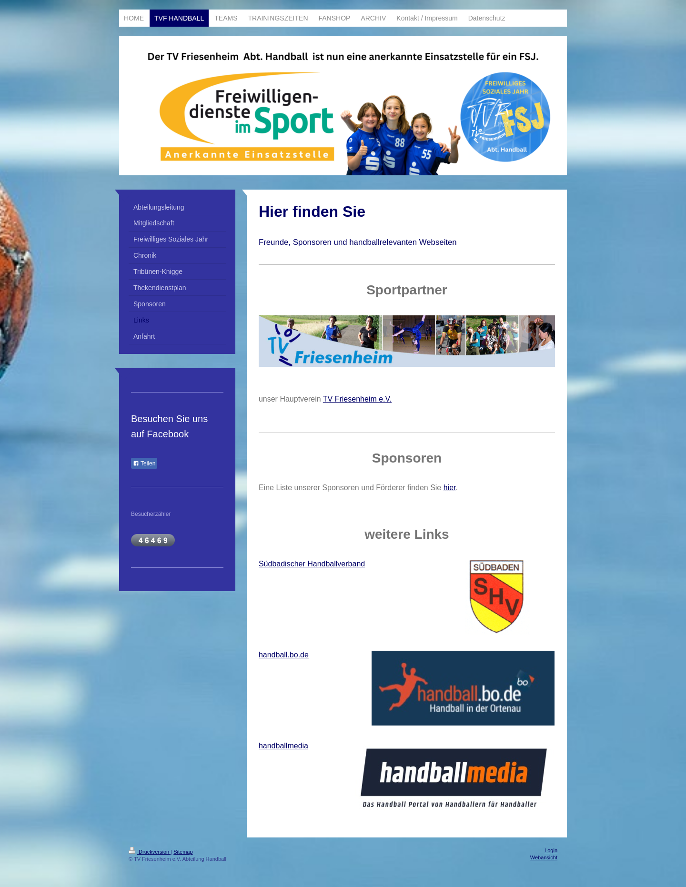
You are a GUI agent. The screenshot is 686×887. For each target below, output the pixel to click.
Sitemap (182, 852)
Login (551, 850)
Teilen (144, 463)
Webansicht (543, 857)
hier (450, 488)
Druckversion (150, 852)
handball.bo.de (284, 655)
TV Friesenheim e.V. (357, 399)
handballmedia (283, 746)
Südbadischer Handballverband (312, 564)
